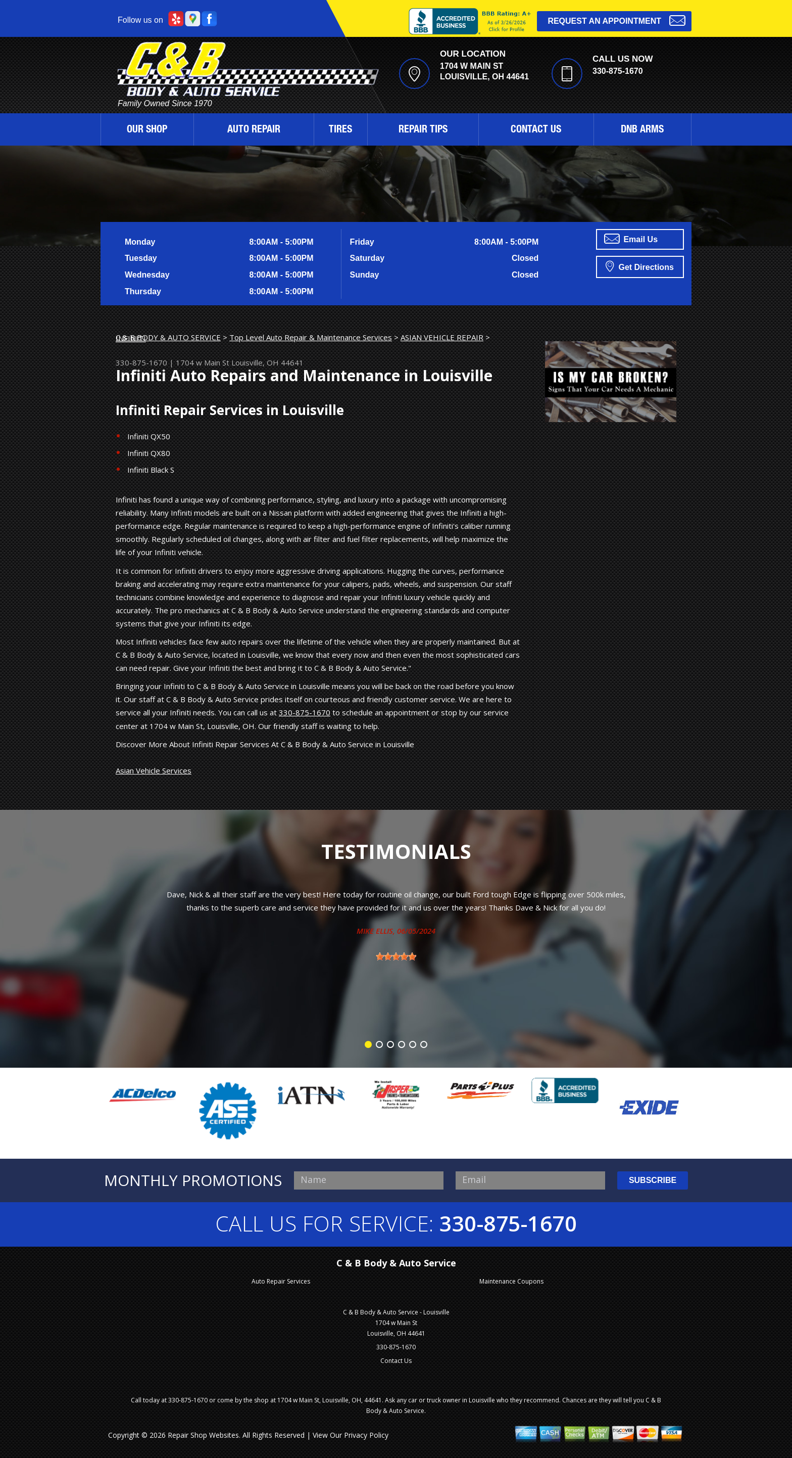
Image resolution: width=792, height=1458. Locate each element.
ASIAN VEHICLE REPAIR (442, 337)
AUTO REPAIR (253, 130)
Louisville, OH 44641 (267, 362)
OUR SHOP (147, 130)
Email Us (631, 239)
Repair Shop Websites (203, 1435)
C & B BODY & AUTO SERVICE (168, 337)
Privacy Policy (366, 1435)
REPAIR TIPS (423, 130)
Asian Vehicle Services (153, 770)
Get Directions (640, 265)
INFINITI (131, 338)
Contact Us (396, 1360)
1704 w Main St (202, 362)
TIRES (340, 130)
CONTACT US (536, 130)
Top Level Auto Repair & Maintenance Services (310, 337)
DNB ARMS (642, 130)
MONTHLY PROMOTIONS (193, 1180)
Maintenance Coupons (511, 1281)
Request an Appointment (616, 20)
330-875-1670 (617, 71)
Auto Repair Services (281, 1281)
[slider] (396, 956)
